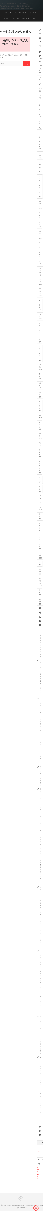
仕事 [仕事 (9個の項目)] (40, 376)
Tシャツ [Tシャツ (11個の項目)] (40, 80)
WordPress (22, 1207)
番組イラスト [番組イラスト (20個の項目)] (40, 582)
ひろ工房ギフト (19, 13)
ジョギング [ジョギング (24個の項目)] (40, 234)
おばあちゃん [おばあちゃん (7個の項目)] (40, 109)
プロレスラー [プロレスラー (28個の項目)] (40, 292)
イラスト (6, 13)
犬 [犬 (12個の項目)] (40, 564)
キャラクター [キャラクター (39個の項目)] (40, 205)
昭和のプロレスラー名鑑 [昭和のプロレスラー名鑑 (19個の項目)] (40, 536)
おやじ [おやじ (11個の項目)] (40, 124)
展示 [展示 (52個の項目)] (40, 444)
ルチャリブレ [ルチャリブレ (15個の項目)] (40, 353)
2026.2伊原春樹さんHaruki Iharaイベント (40, 917)
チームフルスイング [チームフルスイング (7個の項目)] (40, 253)
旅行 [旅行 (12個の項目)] (40, 489)
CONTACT (25, 19)
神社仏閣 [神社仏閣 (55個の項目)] (40, 601)
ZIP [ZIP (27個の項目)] (40, 97)
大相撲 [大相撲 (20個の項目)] (40, 436)
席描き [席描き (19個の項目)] (40, 453)
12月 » (38, 1176)
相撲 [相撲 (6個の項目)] (40, 592)
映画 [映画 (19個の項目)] (40, 516)
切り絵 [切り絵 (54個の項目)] (40, 394)
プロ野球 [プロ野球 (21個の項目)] (40, 304)
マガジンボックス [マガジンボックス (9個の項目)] (40, 332)
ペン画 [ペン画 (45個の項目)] (40, 316)
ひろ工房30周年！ (40, 776)
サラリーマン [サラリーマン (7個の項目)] (40, 220)
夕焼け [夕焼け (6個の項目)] (40, 425)
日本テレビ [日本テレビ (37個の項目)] (40, 499)
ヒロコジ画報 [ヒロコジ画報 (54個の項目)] (40, 271)
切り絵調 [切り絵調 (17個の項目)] (40, 406)
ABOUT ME (15, 19)
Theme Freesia (30, 1205)
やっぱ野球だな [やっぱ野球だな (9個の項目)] (40, 140)
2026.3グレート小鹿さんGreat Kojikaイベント (40, 731)
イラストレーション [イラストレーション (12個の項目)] (40, 186)
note (6, 19)
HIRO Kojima (10, 1205)
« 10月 (38, 1169)
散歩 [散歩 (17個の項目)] (40, 479)
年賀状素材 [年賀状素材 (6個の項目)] (40, 467)
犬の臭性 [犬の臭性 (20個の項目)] (40, 571)
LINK (34, 19)
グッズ (32, 13)
